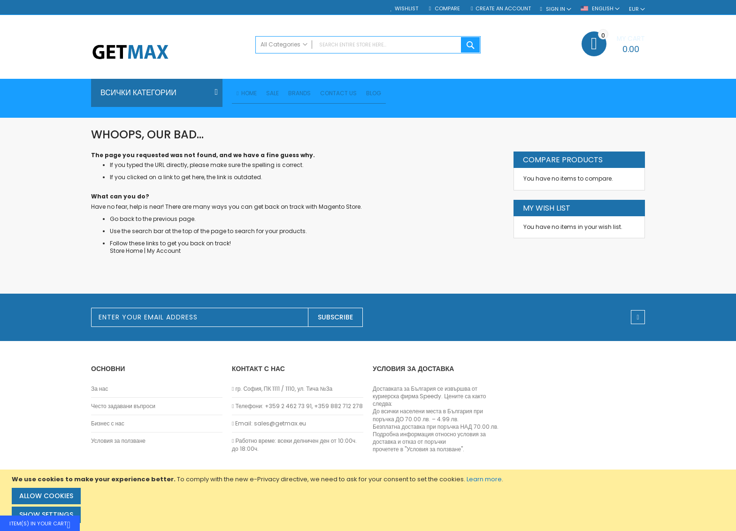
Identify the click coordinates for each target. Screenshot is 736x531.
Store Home (126, 252)
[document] (369, 500)
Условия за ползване (118, 441)
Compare (446, 8)
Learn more (484, 479)
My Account (164, 252)
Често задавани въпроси (123, 406)
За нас (99, 389)
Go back (122, 220)
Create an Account (503, 8)
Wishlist (406, 8)
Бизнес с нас (107, 423)
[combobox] (368, 45)
